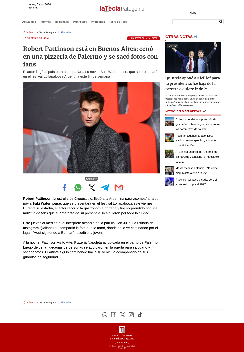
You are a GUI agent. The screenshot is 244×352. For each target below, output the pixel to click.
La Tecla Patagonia (46, 32)
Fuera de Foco (118, 21)
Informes (45, 21)
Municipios (80, 21)
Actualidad (29, 21)
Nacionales (62, 21)
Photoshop (98, 21)
